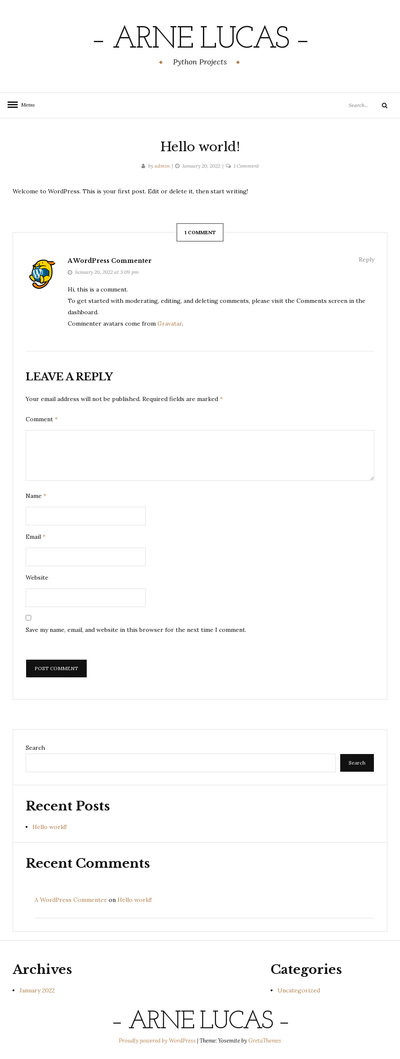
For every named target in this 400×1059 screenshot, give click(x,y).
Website (37, 577)
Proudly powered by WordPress (158, 1040)
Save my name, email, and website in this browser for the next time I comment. (136, 630)
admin (162, 166)
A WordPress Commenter (110, 261)
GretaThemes (264, 1040)
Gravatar (169, 323)
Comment (42, 419)
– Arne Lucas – (200, 40)
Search (35, 747)
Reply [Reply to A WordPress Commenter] (366, 259)
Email (35, 536)
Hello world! (49, 827)
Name (36, 496)
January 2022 (37, 990)
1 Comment (246, 166)
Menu (25, 105)
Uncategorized (298, 990)
